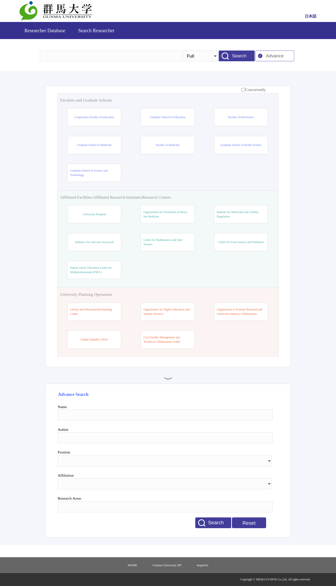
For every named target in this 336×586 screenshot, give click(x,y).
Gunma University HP (167, 565)
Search (239, 55)
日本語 (310, 16)
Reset (248, 523)
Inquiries (202, 565)
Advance (275, 55)
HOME (132, 565)
